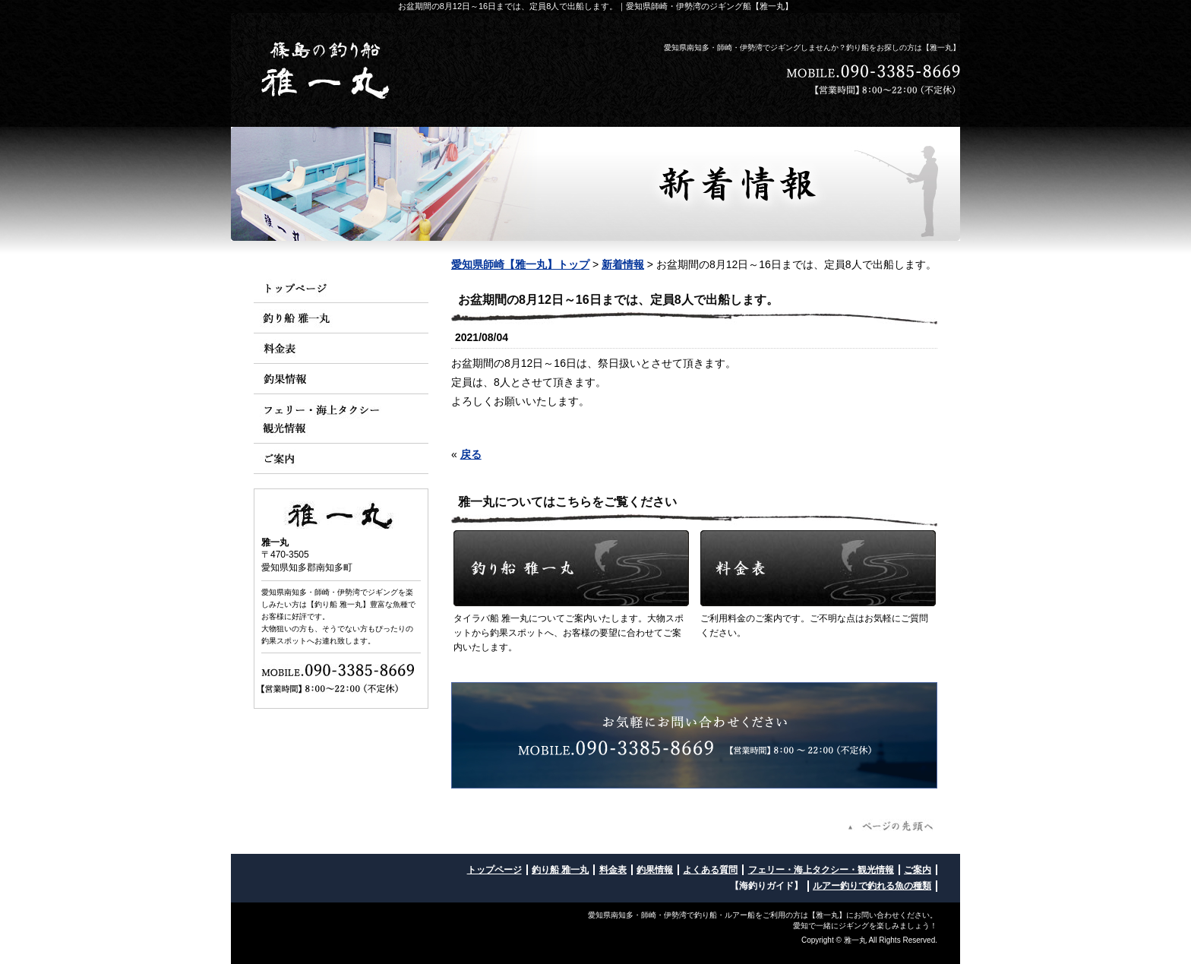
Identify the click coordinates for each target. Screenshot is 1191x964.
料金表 (613, 869)
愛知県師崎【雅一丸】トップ (520, 264)
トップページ (494, 869)
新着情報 (623, 264)
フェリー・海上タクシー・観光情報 (821, 869)
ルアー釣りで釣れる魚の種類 (872, 885)
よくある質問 (710, 869)
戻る (471, 454)
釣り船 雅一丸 (560, 869)
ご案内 (917, 869)
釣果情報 (655, 869)
